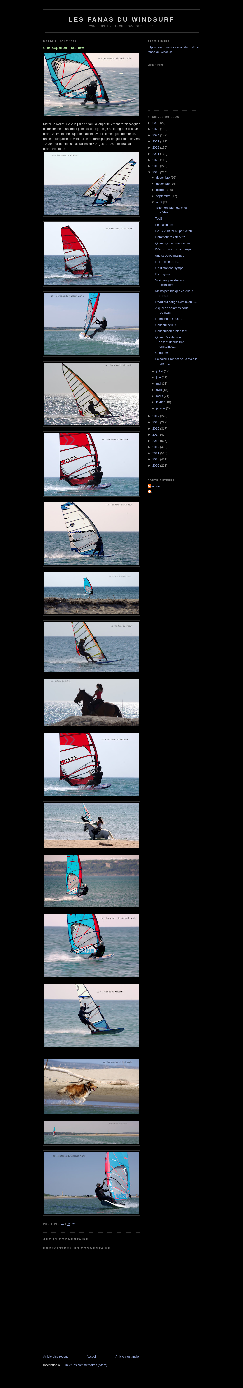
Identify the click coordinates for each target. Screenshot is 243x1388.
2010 (156, 459)
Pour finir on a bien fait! (171, 331)
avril (159, 390)
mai (159, 383)
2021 (156, 154)
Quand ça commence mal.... (174, 243)
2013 (156, 441)
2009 (156, 465)
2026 (156, 123)
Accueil (92, 1356)
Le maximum (164, 225)
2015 (156, 428)
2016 (156, 422)
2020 (156, 160)
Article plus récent (55, 1356)
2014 (156, 434)
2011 (156, 453)
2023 (156, 141)
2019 (156, 166)
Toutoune (155, 486)
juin (159, 377)
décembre (163, 177)
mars (160, 396)
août (159, 202)
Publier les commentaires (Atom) (84, 1365)
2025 (156, 129)
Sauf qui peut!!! (165, 325)
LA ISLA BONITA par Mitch (173, 231)
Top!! (158, 218)
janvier (161, 408)
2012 (156, 447)
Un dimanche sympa (169, 268)
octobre (161, 190)
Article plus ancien (128, 1356)
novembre (163, 183)
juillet (160, 371)
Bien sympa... (164, 274)
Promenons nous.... (168, 319)
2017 (156, 416)
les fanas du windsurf (122, 19)
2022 (156, 147)
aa (150, 492)
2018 (156, 172)
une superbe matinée (169, 255)
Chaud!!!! (161, 352)
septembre (164, 196)
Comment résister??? (170, 237)
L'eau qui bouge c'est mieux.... (176, 302)
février (161, 402)
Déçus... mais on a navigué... (175, 249)
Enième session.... (167, 262)
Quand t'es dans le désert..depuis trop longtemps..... (169, 341)
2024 (156, 135)
